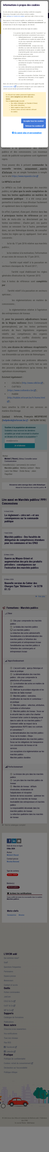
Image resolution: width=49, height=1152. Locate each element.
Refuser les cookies (33, 126)
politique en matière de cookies (16, 16)
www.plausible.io (9, 87)
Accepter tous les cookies (33, 121)
